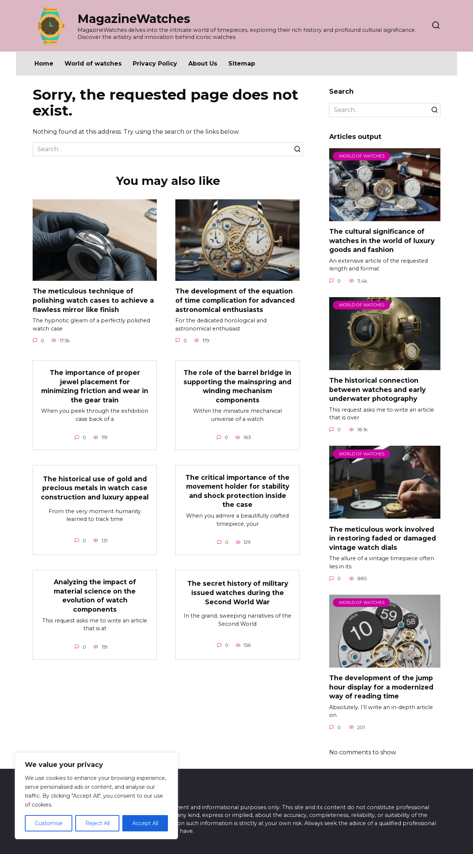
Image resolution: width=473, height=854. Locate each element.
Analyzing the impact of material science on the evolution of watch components (94, 595)
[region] (96, 795)
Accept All (145, 823)
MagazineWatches (133, 18)
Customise (49, 823)
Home (43, 63)
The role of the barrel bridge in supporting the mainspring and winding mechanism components (237, 386)
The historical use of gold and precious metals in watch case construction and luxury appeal (95, 488)
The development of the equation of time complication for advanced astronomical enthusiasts (235, 300)
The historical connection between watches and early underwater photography (377, 389)
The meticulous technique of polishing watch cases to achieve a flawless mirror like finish (93, 300)
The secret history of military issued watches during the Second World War (237, 592)
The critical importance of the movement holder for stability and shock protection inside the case (237, 490)
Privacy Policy (155, 63)
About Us (202, 63)
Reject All (97, 823)
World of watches (93, 63)
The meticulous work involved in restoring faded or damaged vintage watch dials (382, 538)
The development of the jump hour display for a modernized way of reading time (381, 687)
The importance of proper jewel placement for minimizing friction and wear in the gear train (94, 386)
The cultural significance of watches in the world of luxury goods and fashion (382, 240)
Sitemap (241, 63)
